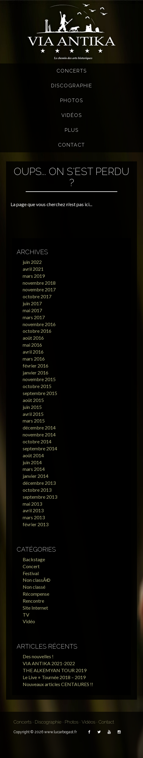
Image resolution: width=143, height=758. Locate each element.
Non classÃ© (36, 580)
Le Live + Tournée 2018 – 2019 (54, 677)
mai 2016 (32, 345)
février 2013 (35, 524)
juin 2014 (32, 462)
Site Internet (35, 608)
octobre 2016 (37, 331)
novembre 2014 (39, 434)
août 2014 (33, 455)
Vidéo (29, 621)
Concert (31, 566)
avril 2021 (33, 269)
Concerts (72, 71)
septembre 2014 (40, 448)
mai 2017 (32, 310)
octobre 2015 (37, 386)
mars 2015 (34, 420)
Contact (71, 145)
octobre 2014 (37, 441)
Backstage (34, 559)
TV (26, 614)
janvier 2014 (35, 476)
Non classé (34, 587)
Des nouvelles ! (38, 656)
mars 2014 (34, 469)
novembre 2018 (39, 283)
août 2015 (33, 400)
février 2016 (35, 365)
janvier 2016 (35, 372)
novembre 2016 (39, 324)
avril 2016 (33, 352)
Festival (31, 573)
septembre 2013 (40, 497)
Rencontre (33, 601)
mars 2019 (34, 276)
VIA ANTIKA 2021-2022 (49, 663)
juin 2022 (32, 262)
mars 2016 (34, 358)
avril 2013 (33, 510)
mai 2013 (32, 504)
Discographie (71, 86)
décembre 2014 (39, 427)
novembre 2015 (39, 379)
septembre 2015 (40, 393)
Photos (71, 100)
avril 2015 (33, 414)
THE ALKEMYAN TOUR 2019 (54, 670)
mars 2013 (34, 517)
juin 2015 (32, 407)
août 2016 (33, 338)
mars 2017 (34, 317)
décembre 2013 (39, 483)
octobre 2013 (37, 490)
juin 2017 (32, 303)
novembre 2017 (39, 289)
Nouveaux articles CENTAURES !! (58, 684)
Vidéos (71, 115)
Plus (72, 130)
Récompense (36, 594)
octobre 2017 (37, 296)
